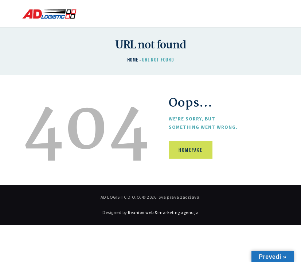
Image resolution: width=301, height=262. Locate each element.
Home (132, 59)
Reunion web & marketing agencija (163, 212)
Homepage (191, 150)
